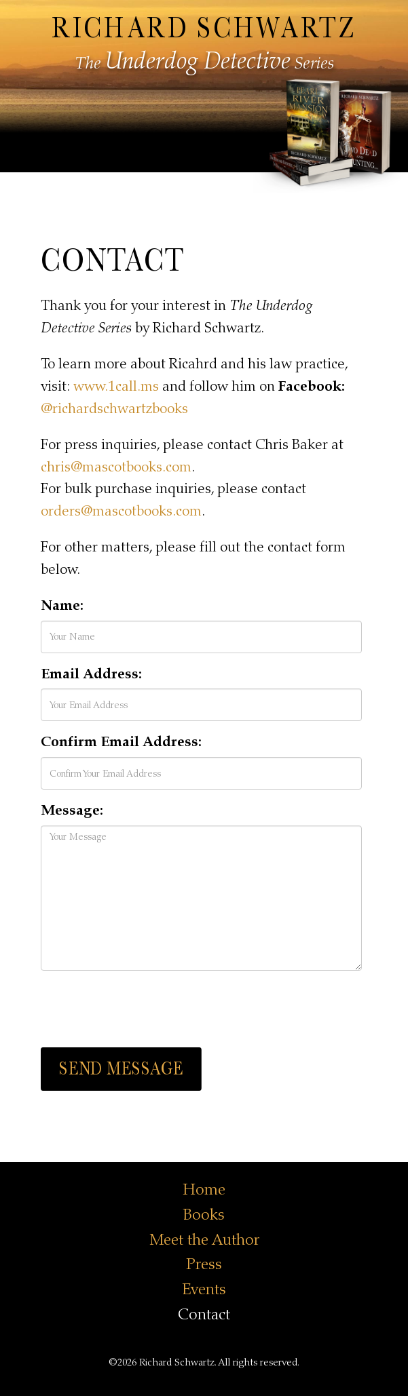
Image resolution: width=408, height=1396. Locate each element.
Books (204, 1214)
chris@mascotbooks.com (116, 467)
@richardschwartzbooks (114, 408)
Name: (62, 605)
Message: (72, 810)
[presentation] (144, 1007)
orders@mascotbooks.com (121, 511)
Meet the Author (204, 1239)
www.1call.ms (116, 386)
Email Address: (91, 673)
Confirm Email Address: (121, 741)
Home (204, 1189)
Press (204, 1264)
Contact (204, 1314)
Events (204, 1289)
